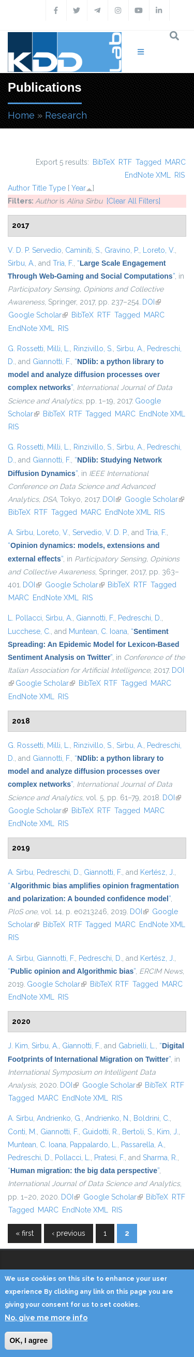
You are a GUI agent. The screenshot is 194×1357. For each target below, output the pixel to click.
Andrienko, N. (107, 1118)
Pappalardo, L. (93, 1145)
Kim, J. (167, 1132)
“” (85, 374)
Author (19, 188)
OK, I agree (28, 1340)
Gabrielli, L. (137, 1046)
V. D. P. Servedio (35, 250)
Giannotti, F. (52, 361)
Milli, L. (58, 348)
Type (57, 188)
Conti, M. (22, 1132)
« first (25, 1233)
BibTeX (104, 162)
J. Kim (18, 1046)
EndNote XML (148, 175)
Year (78, 188)
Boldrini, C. (151, 1118)
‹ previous (68, 1233)
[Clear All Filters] (133, 201)
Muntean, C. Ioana (98, 631)
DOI (151, 302)
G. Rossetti (25, 348)
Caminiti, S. (83, 250)
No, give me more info (46, 1317)
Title (39, 188)
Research (66, 115)
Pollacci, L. (73, 1157)
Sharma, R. (160, 1157)
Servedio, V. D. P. (100, 532)
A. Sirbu (20, 532)
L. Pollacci (25, 618)
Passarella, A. (142, 1145)
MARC (175, 162)
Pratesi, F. (109, 1157)
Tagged (148, 162)
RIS (179, 175)
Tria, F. (63, 263)
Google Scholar (38, 315)
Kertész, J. (157, 872)
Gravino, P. (122, 250)
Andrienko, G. (59, 1118)
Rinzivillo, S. (93, 348)
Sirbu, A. (21, 263)
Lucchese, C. (29, 631)
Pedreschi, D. (139, 618)
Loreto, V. (159, 250)
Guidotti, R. (100, 1132)
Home (21, 115)
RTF (125, 162)
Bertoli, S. (137, 1132)
